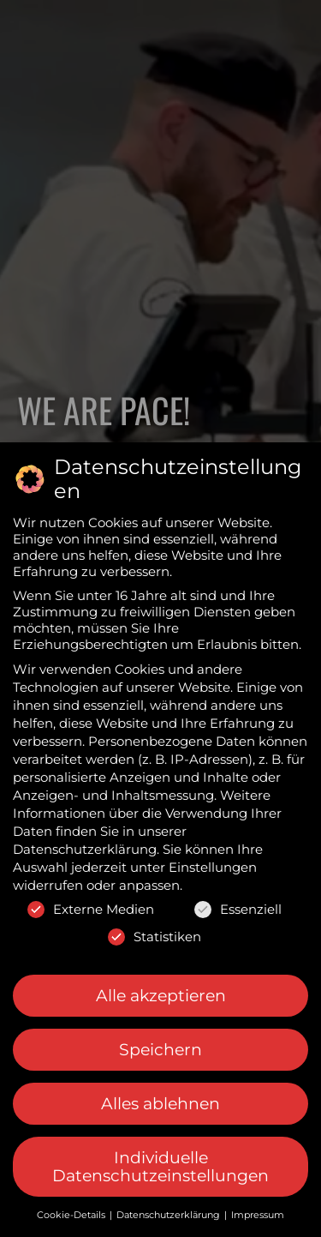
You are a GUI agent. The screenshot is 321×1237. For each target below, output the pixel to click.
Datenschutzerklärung (85, 849)
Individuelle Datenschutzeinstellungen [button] (160, 1167)
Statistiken (154, 936)
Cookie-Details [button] (72, 1215)
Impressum (257, 1215)
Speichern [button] (160, 1050)
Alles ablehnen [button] (160, 1104)
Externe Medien (90, 909)
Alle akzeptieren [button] (161, 996)
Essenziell (238, 909)
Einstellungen (213, 867)
